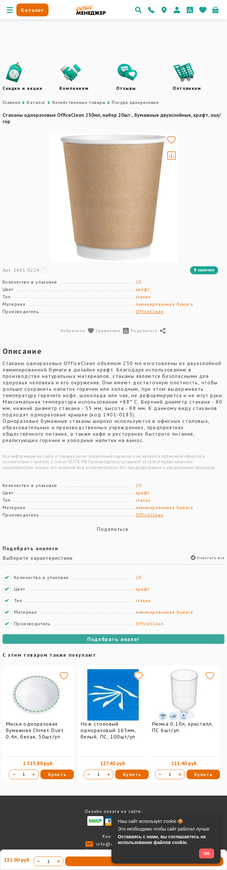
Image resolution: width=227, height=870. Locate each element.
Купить (57, 774)
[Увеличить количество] (34, 774)
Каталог (36, 102)
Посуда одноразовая (135, 102)
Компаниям (74, 88)
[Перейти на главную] (91, 13)
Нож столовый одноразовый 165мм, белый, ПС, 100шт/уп (108, 730)
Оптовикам (187, 88)
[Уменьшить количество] (14, 774)
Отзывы (126, 88)
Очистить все (207, 557)
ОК (207, 853)
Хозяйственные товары (79, 102)
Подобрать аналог (113, 639)
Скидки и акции (22, 88)
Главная (11, 102)
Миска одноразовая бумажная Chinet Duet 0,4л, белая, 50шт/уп (35, 730)
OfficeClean (149, 311)
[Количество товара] (24, 774)
